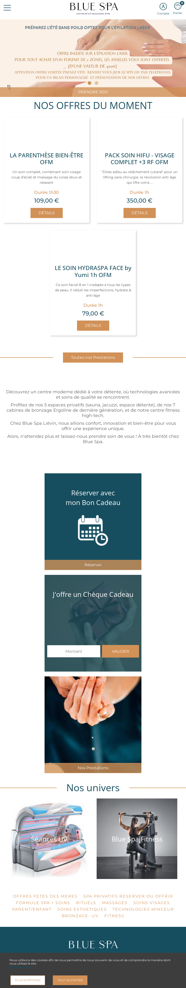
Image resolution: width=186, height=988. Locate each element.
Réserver (93, 565)
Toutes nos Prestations (93, 357)
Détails (47, 213)
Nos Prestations (93, 768)
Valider (120, 651)
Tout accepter (70, 980)
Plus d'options (27, 980)
